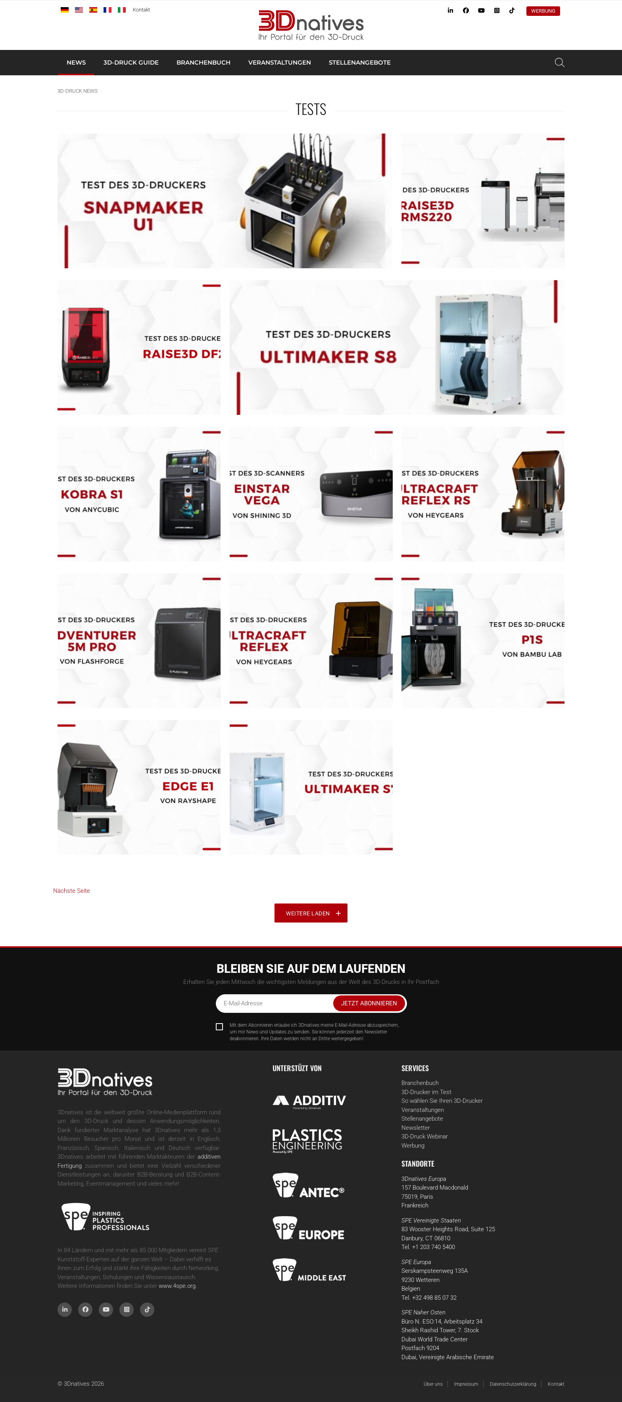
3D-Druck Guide (131, 62)
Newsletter (415, 1127)
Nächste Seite (71, 890)
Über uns (433, 1384)
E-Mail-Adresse (243, 1003)
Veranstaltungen (279, 62)
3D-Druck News (78, 91)
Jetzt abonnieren (369, 1003)
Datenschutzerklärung (513, 1384)
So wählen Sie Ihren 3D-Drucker (442, 1100)
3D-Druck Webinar (424, 1136)
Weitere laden (308, 913)
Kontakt (141, 10)
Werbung (543, 11)
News (76, 62)
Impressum (466, 1384)
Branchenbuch (203, 62)
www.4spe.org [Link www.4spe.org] (177, 1285)
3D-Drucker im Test (426, 1092)
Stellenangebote (360, 62)
